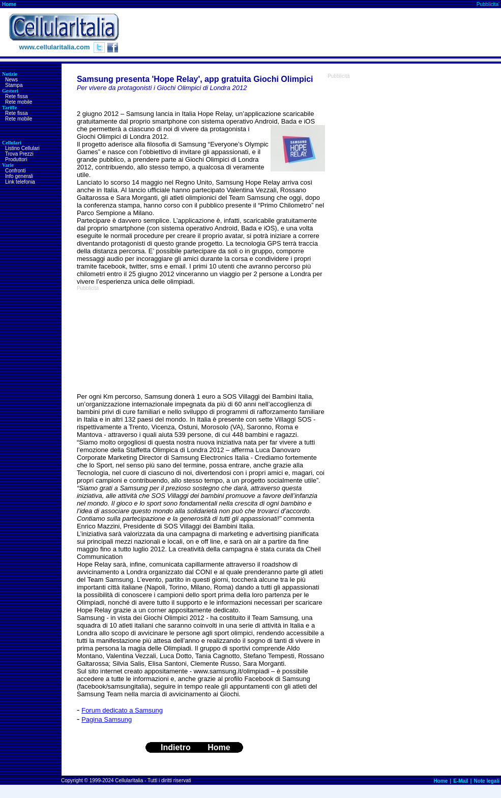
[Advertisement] (134, 342)
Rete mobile (18, 102)
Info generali (19, 176)
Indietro (176, 747)
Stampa (13, 85)
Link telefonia (20, 182)
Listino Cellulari (22, 148)
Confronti (15, 170)
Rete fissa (16, 96)
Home (9, 4)
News (11, 79)
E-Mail (460, 781)
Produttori (16, 159)
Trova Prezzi (19, 154)
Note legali (486, 781)
